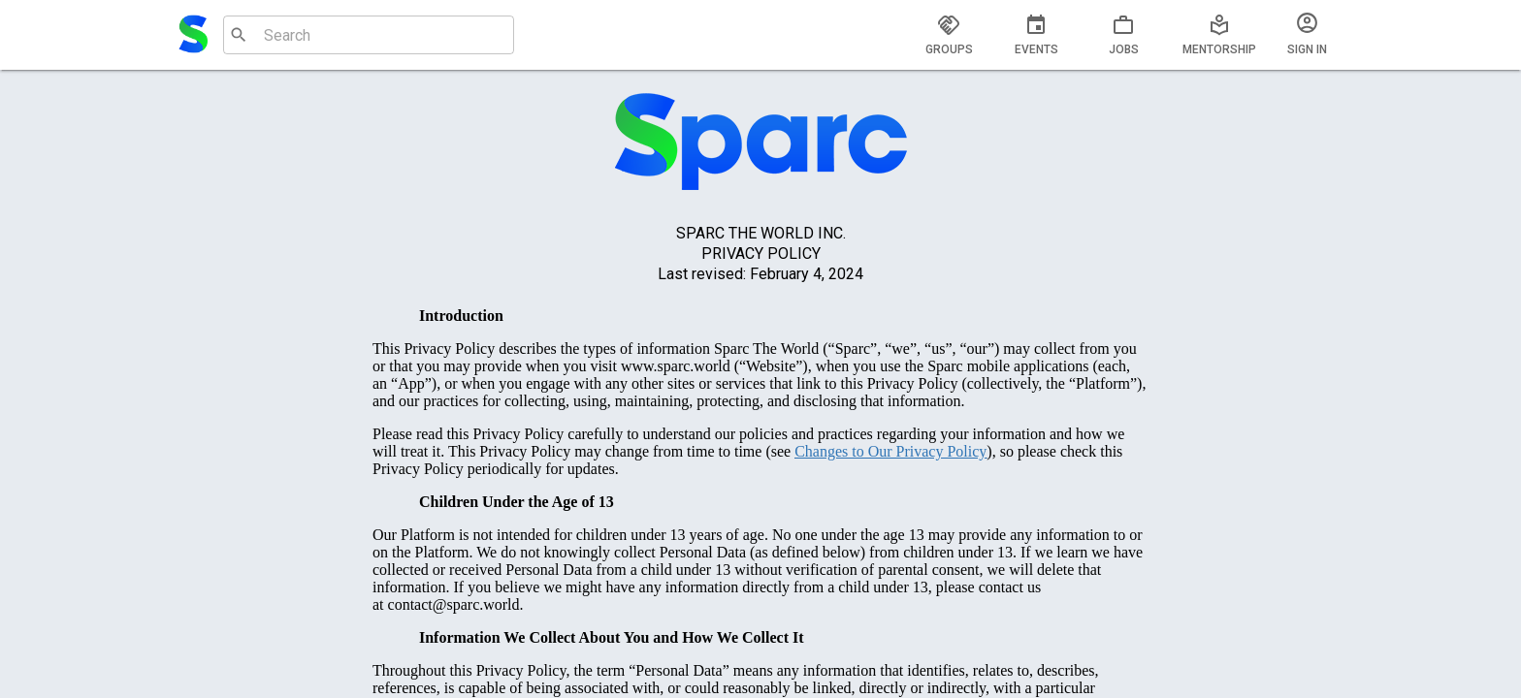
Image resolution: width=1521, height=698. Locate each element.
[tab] (948, 35)
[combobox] (366, 34)
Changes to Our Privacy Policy (890, 451)
